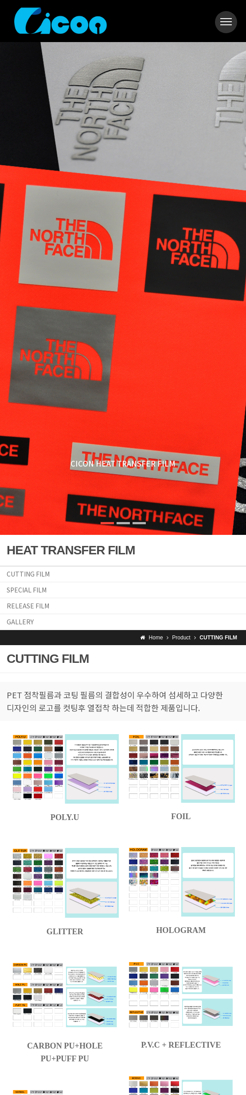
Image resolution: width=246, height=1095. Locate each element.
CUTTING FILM (28, 573)
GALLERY (20, 621)
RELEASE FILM (28, 605)
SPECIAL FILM (27, 589)
